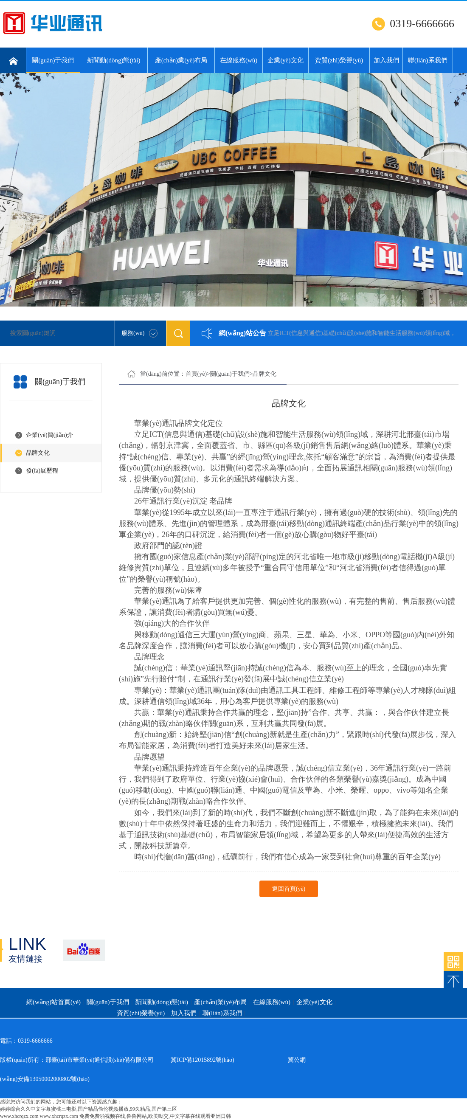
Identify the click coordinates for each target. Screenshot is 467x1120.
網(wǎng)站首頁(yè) (53, 1002)
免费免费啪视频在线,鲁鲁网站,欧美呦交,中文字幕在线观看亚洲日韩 (155, 1116)
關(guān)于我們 (53, 65)
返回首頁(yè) (289, 889)
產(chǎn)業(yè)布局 (181, 60)
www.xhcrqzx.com (19, 1116)
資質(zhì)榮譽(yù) (339, 60)
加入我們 (386, 60)
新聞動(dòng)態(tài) (113, 60)
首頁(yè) (196, 374)
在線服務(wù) (238, 60)
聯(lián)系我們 (427, 60)
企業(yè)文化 (285, 60)
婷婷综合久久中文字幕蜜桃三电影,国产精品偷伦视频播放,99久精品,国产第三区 (88, 1109)
